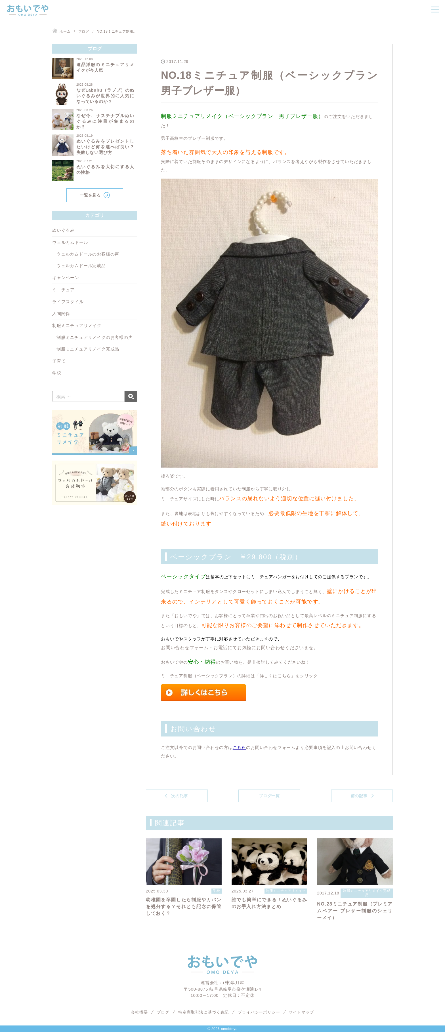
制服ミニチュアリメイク (77, 325)
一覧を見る (90, 195)
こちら (239, 747)
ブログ (163, 1012)
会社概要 (139, 1012)
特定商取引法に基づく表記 (204, 1012)
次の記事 (179, 795)
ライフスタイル (68, 301)
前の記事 (359, 795)
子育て (59, 360)
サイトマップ (301, 1012)
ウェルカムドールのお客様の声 (87, 254)
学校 (56, 372)
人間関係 (61, 313)
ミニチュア (63, 289)
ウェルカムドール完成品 (81, 265)
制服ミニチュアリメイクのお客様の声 (94, 337)
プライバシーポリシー (259, 1012)
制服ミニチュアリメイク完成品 (87, 349)
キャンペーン (65, 277)
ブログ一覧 (269, 795)
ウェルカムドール (70, 242)
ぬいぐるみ (63, 230)
